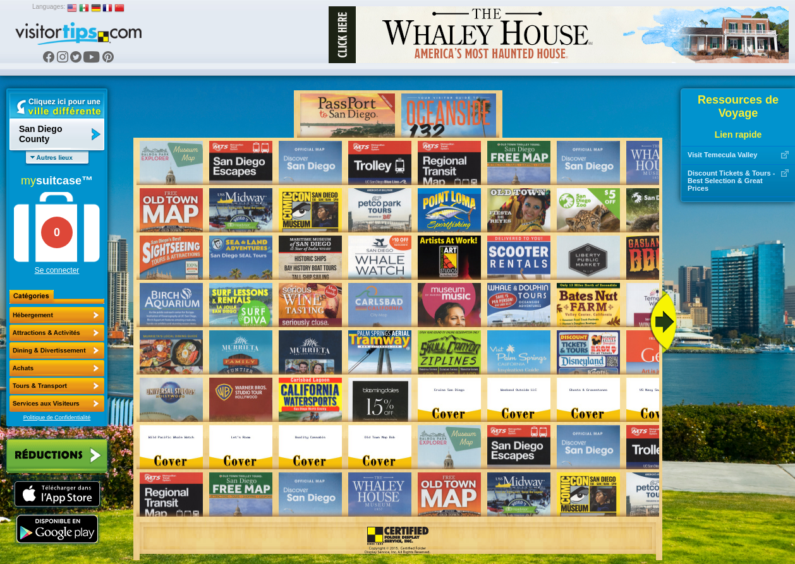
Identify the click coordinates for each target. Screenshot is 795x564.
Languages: (48, 6)
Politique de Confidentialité (57, 417)
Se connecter (57, 270)
